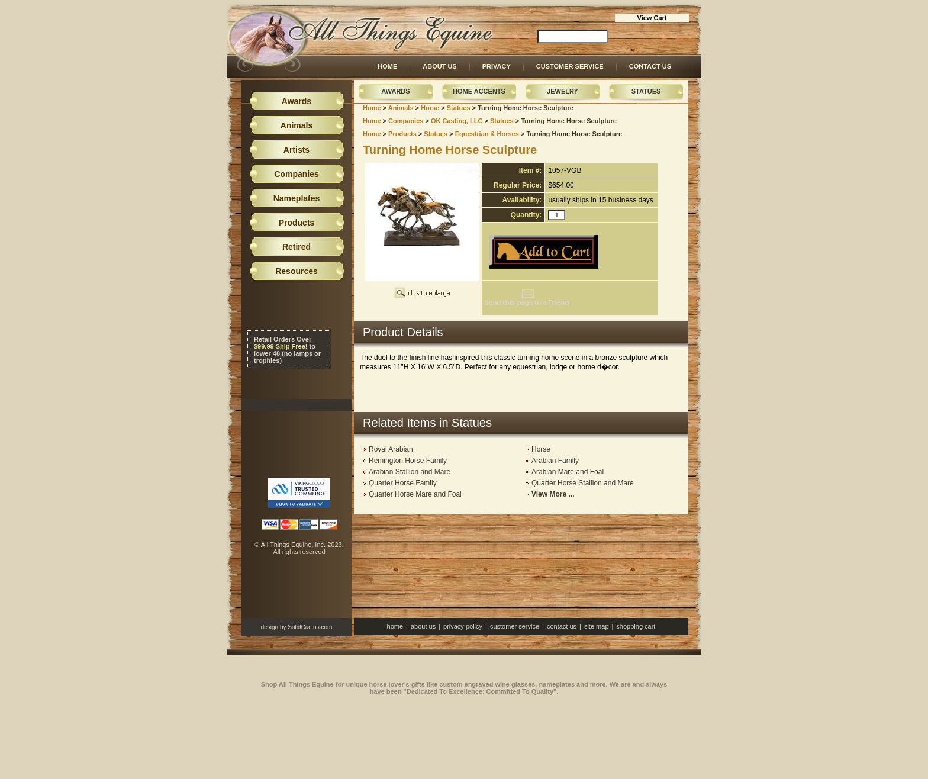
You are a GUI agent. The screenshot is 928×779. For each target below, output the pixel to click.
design (269, 627)
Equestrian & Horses (487, 133)
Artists (296, 149)
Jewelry (562, 91)
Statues (646, 91)
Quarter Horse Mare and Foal (415, 494)
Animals (401, 107)
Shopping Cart (635, 626)
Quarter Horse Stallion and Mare (582, 483)
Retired (296, 247)
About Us (439, 66)
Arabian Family (555, 460)
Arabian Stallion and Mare (409, 472)
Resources (296, 271)
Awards (395, 91)
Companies (405, 120)
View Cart (652, 17)
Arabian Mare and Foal (567, 472)
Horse (430, 107)
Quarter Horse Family (403, 483)
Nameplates (296, 198)
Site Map (596, 626)
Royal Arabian (391, 449)
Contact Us (650, 66)
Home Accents (479, 91)
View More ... (552, 494)
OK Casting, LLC (456, 120)
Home (387, 66)
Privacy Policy (462, 626)
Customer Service (570, 66)
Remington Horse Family (408, 460)
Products (402, 133)
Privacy (496, 66)
